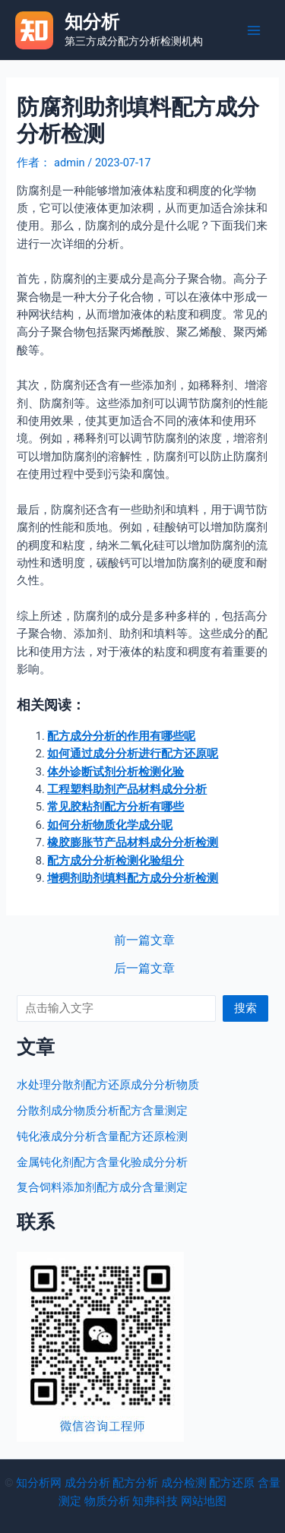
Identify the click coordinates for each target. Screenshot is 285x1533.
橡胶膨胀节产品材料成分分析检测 (132, 842)
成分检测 (184, 1483)
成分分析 (87, 1483)
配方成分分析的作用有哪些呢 (121, 736)
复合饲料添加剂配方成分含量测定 (102, 1187)
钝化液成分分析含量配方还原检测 (102, 1136)
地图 (215, 1501)
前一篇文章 (144, 941)
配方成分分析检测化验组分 (115, 861)
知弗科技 (155, 1501)
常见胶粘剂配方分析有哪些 (115, 807)
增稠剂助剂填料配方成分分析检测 (132, 878)
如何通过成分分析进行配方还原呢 (132, 753)
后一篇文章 (144, 969)
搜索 (245, 1008)
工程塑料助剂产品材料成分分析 (127, 789)
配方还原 (232, 1483)
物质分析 (107, 1501)
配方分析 (135, 1483)
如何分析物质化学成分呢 (110, 825)
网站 (192, 1501)
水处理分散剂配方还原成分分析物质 (108, 1085)
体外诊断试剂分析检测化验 (115, 772)
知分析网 (39, 1483)
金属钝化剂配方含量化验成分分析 (102, 1162)
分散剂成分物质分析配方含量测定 (102, 1110)
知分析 (92, 22)
